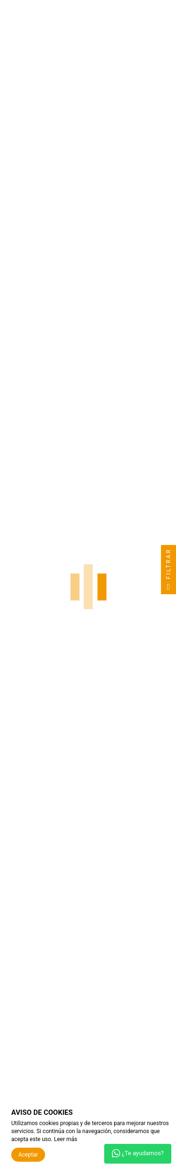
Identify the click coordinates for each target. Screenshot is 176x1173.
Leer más (65, 1139)
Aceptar (28, 1154)
